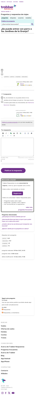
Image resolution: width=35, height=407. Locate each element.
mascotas (24, 76)
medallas (28, 18)
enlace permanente (20, 110)
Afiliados (4, 373)
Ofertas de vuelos (7, 329)
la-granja (18, 76)
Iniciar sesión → (6, 11)
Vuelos (3, 1)
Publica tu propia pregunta (9, 122)
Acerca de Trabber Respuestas (12, 347)
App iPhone (5, 361)
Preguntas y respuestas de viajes (14, 14)
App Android (5, 358)
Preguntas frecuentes (9, 350)
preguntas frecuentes (25, 209)
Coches (15, 1)
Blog (2, 356)
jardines (6, 76)
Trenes (21, 1)
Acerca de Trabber (8, 353)
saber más (29, 207)
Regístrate (17, 193)
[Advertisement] (17, 50)
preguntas (5, 18)
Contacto (4, 370)
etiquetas (13, 18)
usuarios (21, 18)
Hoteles (9, 1)
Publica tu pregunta (8, 21)
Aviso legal (4, 389)
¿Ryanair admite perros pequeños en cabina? (15, 228)
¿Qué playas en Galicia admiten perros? (14, 216)
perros (12, 76)
